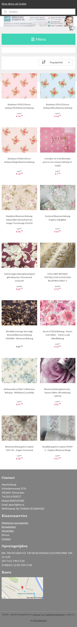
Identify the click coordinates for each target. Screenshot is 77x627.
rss (43, 614)
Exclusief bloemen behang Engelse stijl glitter (57, 218)
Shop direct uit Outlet (14, 3)
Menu (38, 39)
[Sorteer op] (56, 62)
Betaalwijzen (9, 526)
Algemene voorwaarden (15, 522)
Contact (6, 538)
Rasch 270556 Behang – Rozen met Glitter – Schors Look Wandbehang (57, 335)
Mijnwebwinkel (40, 620)
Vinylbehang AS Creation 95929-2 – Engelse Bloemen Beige (57, 448)
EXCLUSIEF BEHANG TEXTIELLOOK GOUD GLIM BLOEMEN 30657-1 (57, 277)
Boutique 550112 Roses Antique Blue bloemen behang (57, 106)
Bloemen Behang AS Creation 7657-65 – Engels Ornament (19, 448)
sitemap (36, 614)
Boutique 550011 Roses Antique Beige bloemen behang (19, 160)
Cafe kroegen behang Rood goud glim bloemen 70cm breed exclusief (19, 277)
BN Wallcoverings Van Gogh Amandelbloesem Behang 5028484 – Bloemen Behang (19, 335)
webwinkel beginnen (55, 614)
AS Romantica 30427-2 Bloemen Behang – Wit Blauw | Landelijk (19, 391)
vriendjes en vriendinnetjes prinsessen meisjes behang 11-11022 (58, 162)
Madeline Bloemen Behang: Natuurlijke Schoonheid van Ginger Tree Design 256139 (19, 219)
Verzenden (8, 530)
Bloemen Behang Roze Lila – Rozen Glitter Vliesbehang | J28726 (57, 392)
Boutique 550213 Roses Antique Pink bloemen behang (19, 106)
